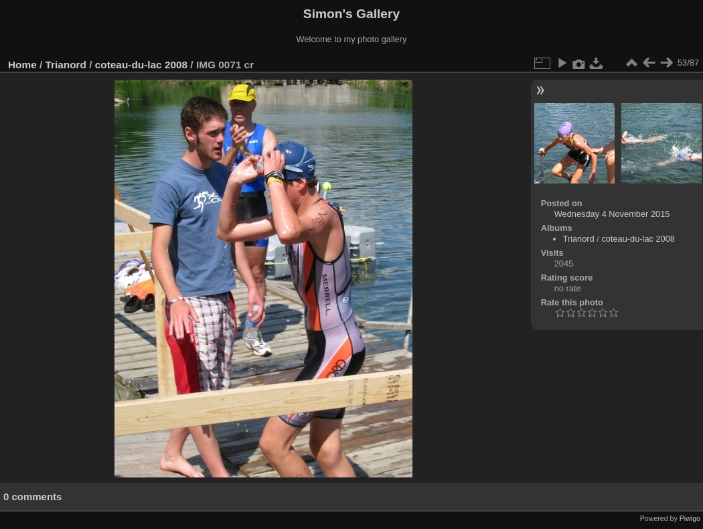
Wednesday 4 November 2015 (612, 214)
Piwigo (690, 518)
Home (22, 64)
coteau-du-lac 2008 (141, 64)
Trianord (66, 64)
